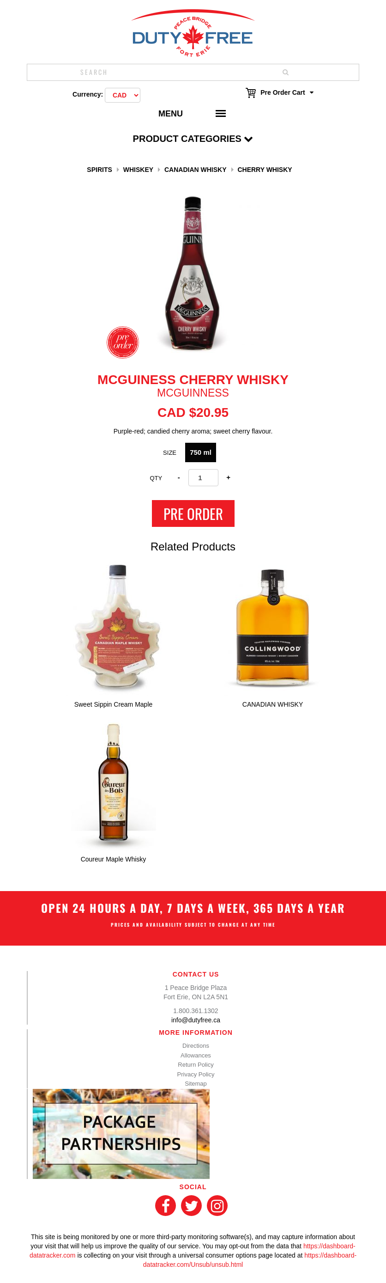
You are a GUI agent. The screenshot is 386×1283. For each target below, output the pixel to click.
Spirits (99, 169)
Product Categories (193, 139)
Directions (195, 1045)
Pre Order (193, 513)
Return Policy (195, 1064)
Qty (156, 478)
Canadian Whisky (195, 169)
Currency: (87, 94)
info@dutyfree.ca (195, 1020)
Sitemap (196, 1083)
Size (169, 452)
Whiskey (138, 169)
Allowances (196, 1055)
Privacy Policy (196, 1074)
